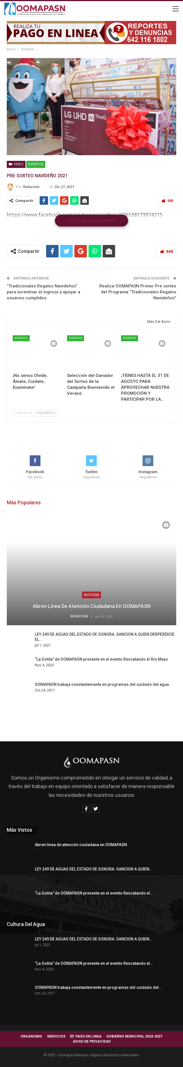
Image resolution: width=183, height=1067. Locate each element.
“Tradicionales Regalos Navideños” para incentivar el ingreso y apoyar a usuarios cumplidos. (43, 291)
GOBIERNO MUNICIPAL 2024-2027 (134, 1036)
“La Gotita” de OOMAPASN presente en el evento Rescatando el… (94, 893)
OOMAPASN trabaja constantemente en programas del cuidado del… (98, 987)
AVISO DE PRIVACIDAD (92, 1041)
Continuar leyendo (92, 220)
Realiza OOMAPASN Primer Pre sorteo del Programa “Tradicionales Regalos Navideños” (137, 291)
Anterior (23, 413)
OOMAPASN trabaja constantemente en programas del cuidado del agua (102, 684)
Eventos (35, 164)
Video (16, 164)
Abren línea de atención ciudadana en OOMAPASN (91, 606)
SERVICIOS (56, 1036)
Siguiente (46, 413)
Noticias (91, 595)
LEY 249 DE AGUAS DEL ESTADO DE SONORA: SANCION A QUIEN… (93, 869)
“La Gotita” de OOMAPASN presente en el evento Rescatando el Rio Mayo (101, 659)
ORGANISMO (31, 1036)
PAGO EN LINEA (86, 1036)
